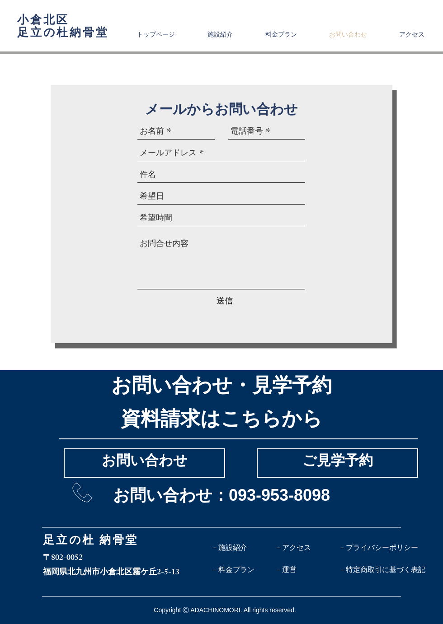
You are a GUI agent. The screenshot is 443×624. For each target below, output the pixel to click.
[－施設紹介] (243, 547)
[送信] (225, 301)
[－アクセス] (307, 547)
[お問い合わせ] (144, 463)
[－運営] (307, 570)
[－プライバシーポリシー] (378, 547)
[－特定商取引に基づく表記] (382, 570)
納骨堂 (118, 542)
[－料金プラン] (243, 570)
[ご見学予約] (337, 463)
